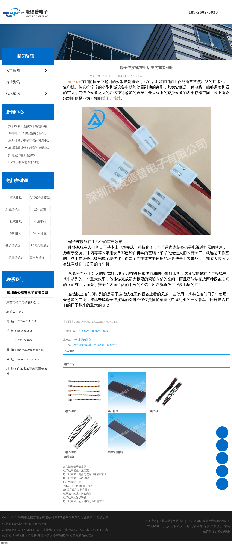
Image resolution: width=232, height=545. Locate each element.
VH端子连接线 (40, 197)
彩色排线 (16, 197)
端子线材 (70, 452)
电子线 (154, 411)
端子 (105, 98)
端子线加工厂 (27, 530)
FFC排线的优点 (82, 339)
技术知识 (13, 93)
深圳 (207, 526)
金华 (200, 526)
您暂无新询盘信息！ (216, 521)
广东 (213, 526)
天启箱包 (18, 535)
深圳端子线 (60, 530)
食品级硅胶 (86, 535)
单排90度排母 (115, 452)
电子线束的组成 (72, 482)
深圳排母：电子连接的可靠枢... (29, 140)
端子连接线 (79, 330)
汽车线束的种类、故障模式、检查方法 (95, 345)
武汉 (180, 526)
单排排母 (92, 330)
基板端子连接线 (15, 245)
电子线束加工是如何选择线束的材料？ (85, 474)
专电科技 (44, 535)
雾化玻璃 (72, 535)
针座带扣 (40, 221)
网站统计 (6, 543)
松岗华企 (224, 531)
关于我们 (85, 12)
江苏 (166, 526)
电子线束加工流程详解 (76, 478)
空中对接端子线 (40, 257)
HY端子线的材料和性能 (23, 162)
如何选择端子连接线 (21, 155)
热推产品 (151, 521)
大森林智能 (57, 535)
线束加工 (8, 524)
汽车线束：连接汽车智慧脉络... (29, 126)
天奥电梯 (31, 535)
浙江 (220, 526)
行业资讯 (13, 82)
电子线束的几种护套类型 (77, 493)
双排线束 (40, 209)
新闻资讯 (143, 12)
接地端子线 (15, 257)
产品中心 (105, 12)
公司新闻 (13, 70)
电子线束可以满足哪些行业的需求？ (83, 501)
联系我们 (163, 12)
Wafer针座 (40, 233)
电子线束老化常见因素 (76, 470)
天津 (173, 526)
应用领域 (124, 12)
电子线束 (103, 330)
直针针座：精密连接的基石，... (29, 133)
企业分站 (164, 521)
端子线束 (70, 411)
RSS (189, 521)
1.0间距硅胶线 (40, 245)
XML (197, 521)
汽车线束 (21, 524)
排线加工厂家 (99, 530)
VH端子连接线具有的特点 (77, 485)
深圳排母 (16, 233)
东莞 (227, 526)
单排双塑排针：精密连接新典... (29, 147)
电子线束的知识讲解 (74, 497)
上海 (186, 526)
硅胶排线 (16, 221)
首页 (66, 12)
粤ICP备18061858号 (68, 517)
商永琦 (6, 535)
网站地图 (179, 521)
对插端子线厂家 (15, 209)
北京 (193, 526)
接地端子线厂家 (78, 530)
